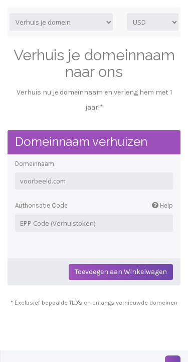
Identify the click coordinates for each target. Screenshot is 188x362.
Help (162, 205)
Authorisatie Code (94, 206)
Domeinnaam (34, 163)
